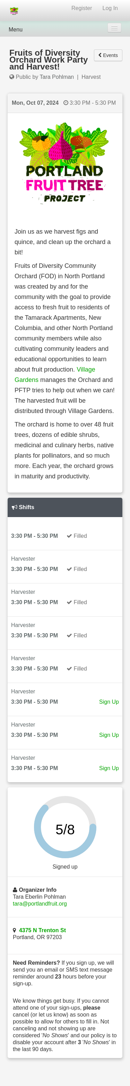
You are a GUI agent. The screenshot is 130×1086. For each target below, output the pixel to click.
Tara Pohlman (57, 77)
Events (108, 55)
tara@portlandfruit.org (40, 904)
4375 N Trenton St (42, 930)
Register (81, 8)
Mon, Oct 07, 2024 (35, 103)
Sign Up (109, 702)
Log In (110, 8)
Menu (16, 29)
